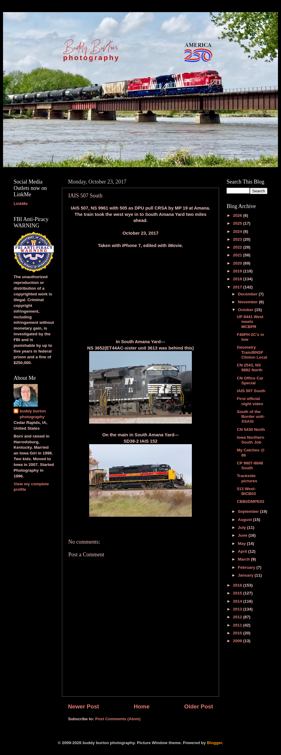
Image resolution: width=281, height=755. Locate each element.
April (243, 551)
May (242, 543)
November (248, 302)
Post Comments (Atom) (117, 719)
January (246, 575)
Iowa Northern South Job (250, 439)
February (247, 567)
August (245, 519)
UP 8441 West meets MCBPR (250, 321)
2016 (238, 585)
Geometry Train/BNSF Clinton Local (252, 352)
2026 (238, 215)
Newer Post (83, 706)
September (249, 511)
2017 (238, 287)
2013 (238, 609)
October (246, 310)
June (243, 535)
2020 (238, 263)
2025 (238, 223)
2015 (238, 593)
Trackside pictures (247, 478)
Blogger (214, 742)
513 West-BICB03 (246, 491)
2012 (238, 617)
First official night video (250, 401)
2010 (238, 633)
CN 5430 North (251, 429)
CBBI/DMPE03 (250, 501)
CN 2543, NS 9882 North (250, 367)
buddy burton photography (33, 414)
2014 (238, 601)
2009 (238, 641)
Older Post (198, 706)
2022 (238, 247)
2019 (238, 271)
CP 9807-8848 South (250, 465)
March (244, 559)
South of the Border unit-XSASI (251, 416)
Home (141, 706)
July (242, 527)
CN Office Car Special (250, 380)
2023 (238, 239)
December (248, 294)
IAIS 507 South (251, 391)
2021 (238, 255)
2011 (238, 625)
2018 (238, 279)
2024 (238, 231)
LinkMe (21, 203)
